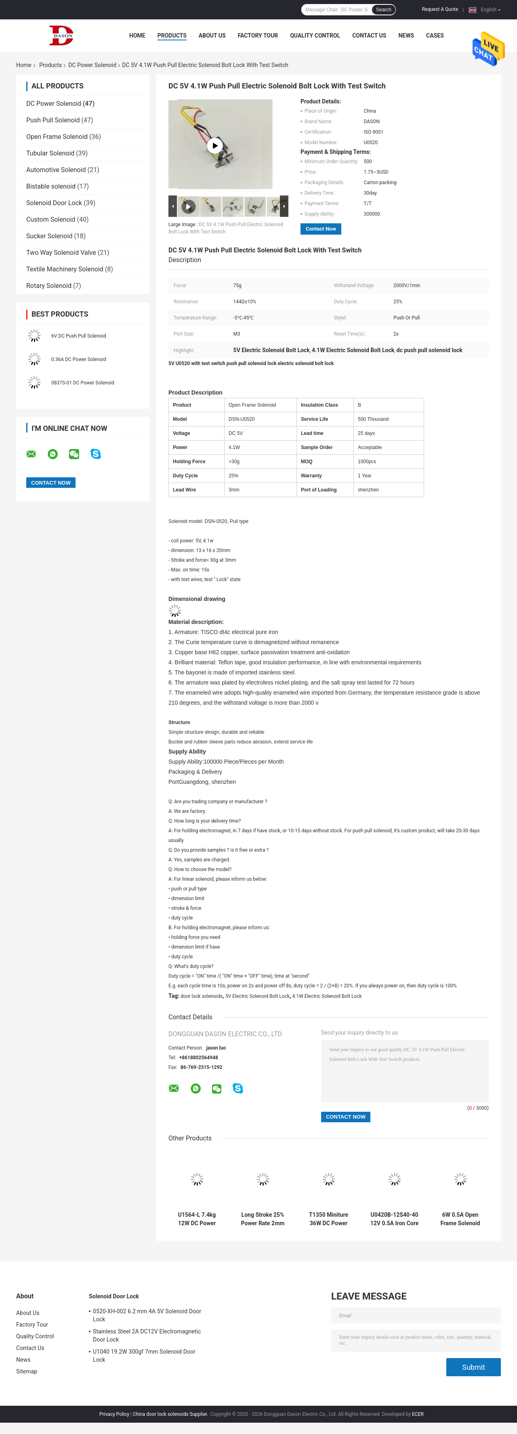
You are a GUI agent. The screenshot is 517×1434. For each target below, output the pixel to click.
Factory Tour (258, 35)
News (406, 35)
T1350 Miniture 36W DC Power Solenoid (328, 1219)
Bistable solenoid (51, 186)
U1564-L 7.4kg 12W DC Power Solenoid (197, 1219)
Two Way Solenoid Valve (61, 252)
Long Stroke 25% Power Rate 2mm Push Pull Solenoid (262, 1219)
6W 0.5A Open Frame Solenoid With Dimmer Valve (460, 1219)
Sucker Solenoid (49, 236)
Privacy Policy (114, 1414)
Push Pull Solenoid (53, 120)
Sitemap (26, 1371)
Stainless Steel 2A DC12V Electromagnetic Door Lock (147, 1335)
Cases (435, 35)
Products (172, 35)
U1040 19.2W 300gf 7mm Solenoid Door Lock (144, 1355)
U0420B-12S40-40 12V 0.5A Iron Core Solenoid (394, 1219)
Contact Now (321, 229)
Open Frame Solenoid (57, 137)
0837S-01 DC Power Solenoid (82, 383)
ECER (418, 1414)
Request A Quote (440, 9)
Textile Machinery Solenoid (64, 269)
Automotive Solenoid (56, 170)
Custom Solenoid (51, 219)
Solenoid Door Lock (54, 203)
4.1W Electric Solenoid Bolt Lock (327, 996)
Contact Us (369, 35)
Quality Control (315, 35)
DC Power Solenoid (92, 65)
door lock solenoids (202, 996)
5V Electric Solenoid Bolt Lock (257, 996)
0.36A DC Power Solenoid (78, 359)
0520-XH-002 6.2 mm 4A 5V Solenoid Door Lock (147, 1315)
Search (383, 10)
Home (137, 35)
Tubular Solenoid (50, 153)
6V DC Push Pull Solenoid (78, 336)
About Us (212, 35)
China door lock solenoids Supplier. (171, 1414)
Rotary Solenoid (48, 286)
